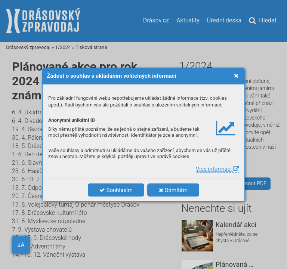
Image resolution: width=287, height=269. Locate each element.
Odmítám (173, 190)
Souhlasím (116, 190)
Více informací (217, 169)
